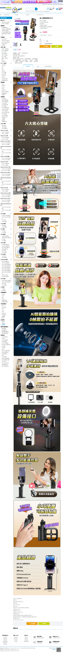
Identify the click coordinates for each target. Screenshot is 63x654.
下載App (1, 4)
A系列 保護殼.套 (5, 249)
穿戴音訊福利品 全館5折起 (6, 34)
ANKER (3, 338)
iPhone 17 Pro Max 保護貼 (6, 153)
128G (3, 69)
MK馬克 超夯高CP (5, 352)
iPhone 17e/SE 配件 (5, 156)
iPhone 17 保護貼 (5, 133)
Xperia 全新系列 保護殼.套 (6, 280)
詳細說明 (54, 649)
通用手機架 (4, 328)
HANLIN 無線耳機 (5, 101)
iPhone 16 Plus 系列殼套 (6, 168)
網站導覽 (5, 644)
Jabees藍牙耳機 (5, 104)
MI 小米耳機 (4, 106)
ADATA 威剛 (4, 72)
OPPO (3, 88)
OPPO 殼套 (4, 250)
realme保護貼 (4, 257)
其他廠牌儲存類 (4, 80)
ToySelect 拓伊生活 (5, 362)
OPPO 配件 (3, 242)
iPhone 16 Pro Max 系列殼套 (6, 182)
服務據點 (5, 4)
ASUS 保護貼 (4, 221)
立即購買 (57, 46)
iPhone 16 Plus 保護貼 (6, 170)
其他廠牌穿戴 (4, 93)
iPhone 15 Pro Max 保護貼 (6, 211)
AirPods (36, 11)
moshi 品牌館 (4, 356)
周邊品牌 (3, 335)
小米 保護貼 (4, 240)
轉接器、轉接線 (4, 58)
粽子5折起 (41, 11)
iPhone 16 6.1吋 (4, 161)
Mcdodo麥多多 (4, 353)
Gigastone (3, 75)
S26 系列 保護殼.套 (5, 261)
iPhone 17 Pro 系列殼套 (6, 142)
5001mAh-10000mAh (6, 40)
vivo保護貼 (4, 290)
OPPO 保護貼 (4, 252)
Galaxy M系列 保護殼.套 (6, 270)
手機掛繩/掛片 (4, 330)
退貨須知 (26, 637)
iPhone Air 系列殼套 (5, 137)
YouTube (55, 4)
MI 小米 (3, 87)
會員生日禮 (16, 638)
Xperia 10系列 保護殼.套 (6, 281)
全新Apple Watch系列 (6, 22)
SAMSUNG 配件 (4, 259)
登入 (50, 8)
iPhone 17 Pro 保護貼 (6, 144)
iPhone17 (27, 11)
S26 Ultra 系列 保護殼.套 (6, 264)
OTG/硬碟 (3, 64)
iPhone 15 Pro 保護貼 (6, 201)
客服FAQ (26, 638)
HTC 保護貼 (4, 232)
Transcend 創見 (4, 78)
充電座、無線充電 (5, 48)
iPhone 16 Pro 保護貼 (6, 175)
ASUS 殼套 (4, 220)
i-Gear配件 (4, 346)
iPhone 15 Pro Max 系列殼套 (6, 208)
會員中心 (52, 9)
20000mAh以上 (4, 43)
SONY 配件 (3, 278)
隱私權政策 (5, 642)
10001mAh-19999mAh (6, 42)
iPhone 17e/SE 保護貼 (6, 159)
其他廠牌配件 (3, 292)
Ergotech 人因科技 (5, 91)
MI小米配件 (3, 234)
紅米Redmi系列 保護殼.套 (6, 237)
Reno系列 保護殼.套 (5, 244)
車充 (2, 59)
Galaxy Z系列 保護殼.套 (6, 265)
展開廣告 (60, 1)
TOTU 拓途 (4, 361)
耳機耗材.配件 (4, 121)
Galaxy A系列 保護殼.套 (6, 268)
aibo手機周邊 (4, 341)
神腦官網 (5, 637)
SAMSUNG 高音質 (5, 109)
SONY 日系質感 (5, 110)
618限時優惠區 (4, 27)
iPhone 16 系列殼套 (5, 163)
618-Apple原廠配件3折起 (6, 32)
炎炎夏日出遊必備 (5, 30)
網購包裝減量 (26, 641)
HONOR (3, 294)
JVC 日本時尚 (4, 103)
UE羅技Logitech (5, 116)
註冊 (53, 8)
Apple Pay (50, 35)
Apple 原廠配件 (4, 128)
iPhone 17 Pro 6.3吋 (5, 141)
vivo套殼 (3, 288)
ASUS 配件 (3, 213)
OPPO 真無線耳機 (5, 107)
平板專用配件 (3, 303)
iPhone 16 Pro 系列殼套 (6, 174)
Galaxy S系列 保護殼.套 (6, 267)
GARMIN (3, 85)
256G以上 (3, 71)
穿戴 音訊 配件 (6, 14)
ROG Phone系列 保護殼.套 (6, 218)
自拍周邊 (16, 14)
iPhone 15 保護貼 (5, 191)
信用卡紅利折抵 (43, 35)
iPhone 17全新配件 (5, 23)
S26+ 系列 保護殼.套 (5, 262)
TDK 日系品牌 (4, 113)
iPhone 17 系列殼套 (5, 132)
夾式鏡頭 (3, 323)
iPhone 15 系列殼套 (5, 189)
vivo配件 (3, 287)
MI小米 (3, 308)
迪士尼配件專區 (4, 364)
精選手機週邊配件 (4, 326)
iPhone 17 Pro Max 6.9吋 (6, 147)
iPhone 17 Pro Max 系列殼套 (6, 150)
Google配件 (3, 223)
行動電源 (3, 37)
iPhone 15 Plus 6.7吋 (5, 193)
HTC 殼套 (3, 230)
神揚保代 (8, 4)
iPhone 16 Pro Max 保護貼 (6, 185)
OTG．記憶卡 (4, 63)
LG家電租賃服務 (46, 11)
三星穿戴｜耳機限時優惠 (6, 29)
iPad (30, 11)
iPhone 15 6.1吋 (4, 187)
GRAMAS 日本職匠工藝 (6, 344)
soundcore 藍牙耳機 (5, 112)
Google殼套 (4, 225)
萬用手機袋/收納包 (5, 331)
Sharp (3, 298)
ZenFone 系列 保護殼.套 (6, 215)
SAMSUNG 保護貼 (5, 276)
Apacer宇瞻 (4, 74)
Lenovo (3, 295)
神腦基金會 (5, 638)
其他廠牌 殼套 (4, 300)
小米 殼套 (3, 239)
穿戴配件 (3, 94)
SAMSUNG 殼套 (5, 275)
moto (3, 297)
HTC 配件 (3, 229)
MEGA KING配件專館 (6, 350)
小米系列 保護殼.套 (5, 236)
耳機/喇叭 (3, 96)
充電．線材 (3, 47)
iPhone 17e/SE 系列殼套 (6, 158)
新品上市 (3, 20)
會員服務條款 (5, 641)
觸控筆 (3, 317)
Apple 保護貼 (4, 126)
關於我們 (5, 640)
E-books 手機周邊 (5, 343)
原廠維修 (26, 640)
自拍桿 (3, 321)
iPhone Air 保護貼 (5, 139)
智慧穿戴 (3, 82)
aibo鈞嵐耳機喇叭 (5, 100)
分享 (15, 49)
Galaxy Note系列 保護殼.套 (6, 273)
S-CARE (45, 4)
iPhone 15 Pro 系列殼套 (6, 200)
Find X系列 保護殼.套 (6, 246)
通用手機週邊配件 (5, 333)
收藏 (19, 49)
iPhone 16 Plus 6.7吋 (5, 167)
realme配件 (3, 254)
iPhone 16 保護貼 (5, 165)
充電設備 (3, 61)
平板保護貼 (4, 314)
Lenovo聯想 (4, 307)
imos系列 (3, 347)
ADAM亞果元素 (4, 336)
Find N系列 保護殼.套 (6, 247)
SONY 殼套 (4, 283)
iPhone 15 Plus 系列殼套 (6, 194)
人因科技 (3, 118)
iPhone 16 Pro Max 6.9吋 (6, 178)
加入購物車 (45, 46)
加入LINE (50, 4)
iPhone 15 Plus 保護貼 (6, 196)
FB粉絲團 (60, 4)
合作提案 (15, 641)
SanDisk (3, 77)
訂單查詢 (15, 640)
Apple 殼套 (4, 125)
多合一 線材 (4, 56)
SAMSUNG (4, 90)
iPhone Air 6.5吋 (4, 135)
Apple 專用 (4, 98)
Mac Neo (33, 11)
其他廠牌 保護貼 (5, 301)
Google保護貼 (4, 226)
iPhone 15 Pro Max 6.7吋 (6, 204)
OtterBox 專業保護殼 (5, 358)
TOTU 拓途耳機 (4, 115)
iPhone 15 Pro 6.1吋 (5, 198)
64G (2, 68)
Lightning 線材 (4, 53)
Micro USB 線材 (5, 55)
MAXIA (3, 355)
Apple (3, 84)
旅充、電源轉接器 (5, 50)
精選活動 (3, 25)
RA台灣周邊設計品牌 (5, 359)
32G (2, 66)
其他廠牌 (3, 316)
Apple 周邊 (3, 123)
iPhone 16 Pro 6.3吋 (5, 172)
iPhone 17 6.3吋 (4, 130)
